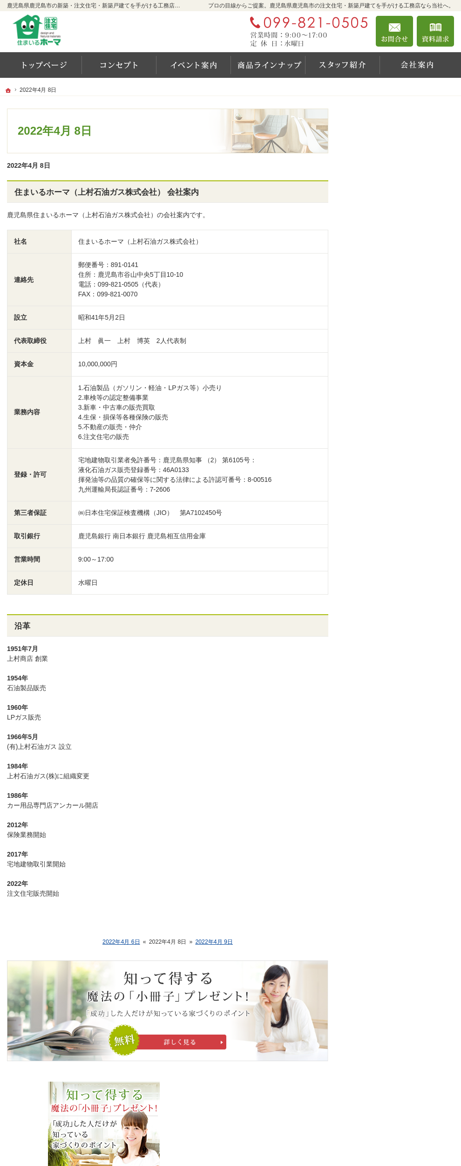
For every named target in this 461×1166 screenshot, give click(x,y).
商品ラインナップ (383, 444)
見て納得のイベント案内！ (396, 364)
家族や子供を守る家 (386, 504)
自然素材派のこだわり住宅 (396, 464)
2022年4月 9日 (214, 942)
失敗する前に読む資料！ (393, 584)
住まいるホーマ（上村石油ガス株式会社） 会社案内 (106, 192)
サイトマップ (376, 664)
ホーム (367, 332)
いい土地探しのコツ (386, 384)
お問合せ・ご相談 (383, 604)
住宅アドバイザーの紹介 (393, 564)
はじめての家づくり (386, 484)
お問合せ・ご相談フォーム (398, 1106)
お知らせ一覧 (376, 624)
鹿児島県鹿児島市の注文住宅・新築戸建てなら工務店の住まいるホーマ (314, 1143)
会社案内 (370, 544)
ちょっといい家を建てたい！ (399, 424)
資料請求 (435, 31)
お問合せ (394, 31)
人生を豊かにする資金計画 (396, 404)
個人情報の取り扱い (386, 644)
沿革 (22, 626)
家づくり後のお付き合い (393, 524)
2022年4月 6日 (121, 942)
